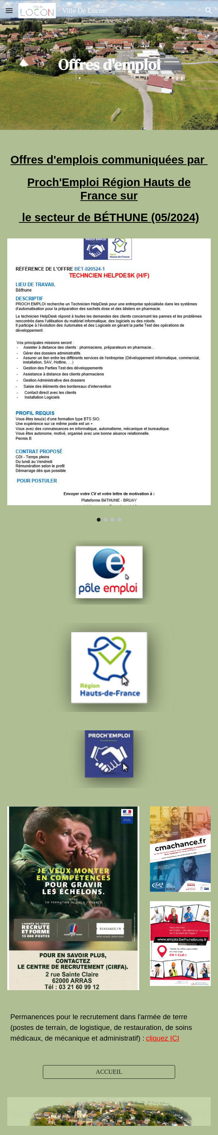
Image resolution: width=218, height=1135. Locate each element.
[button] (9, 10)
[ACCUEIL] (108, 1071)
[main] (109, 64)
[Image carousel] (109, 380)
